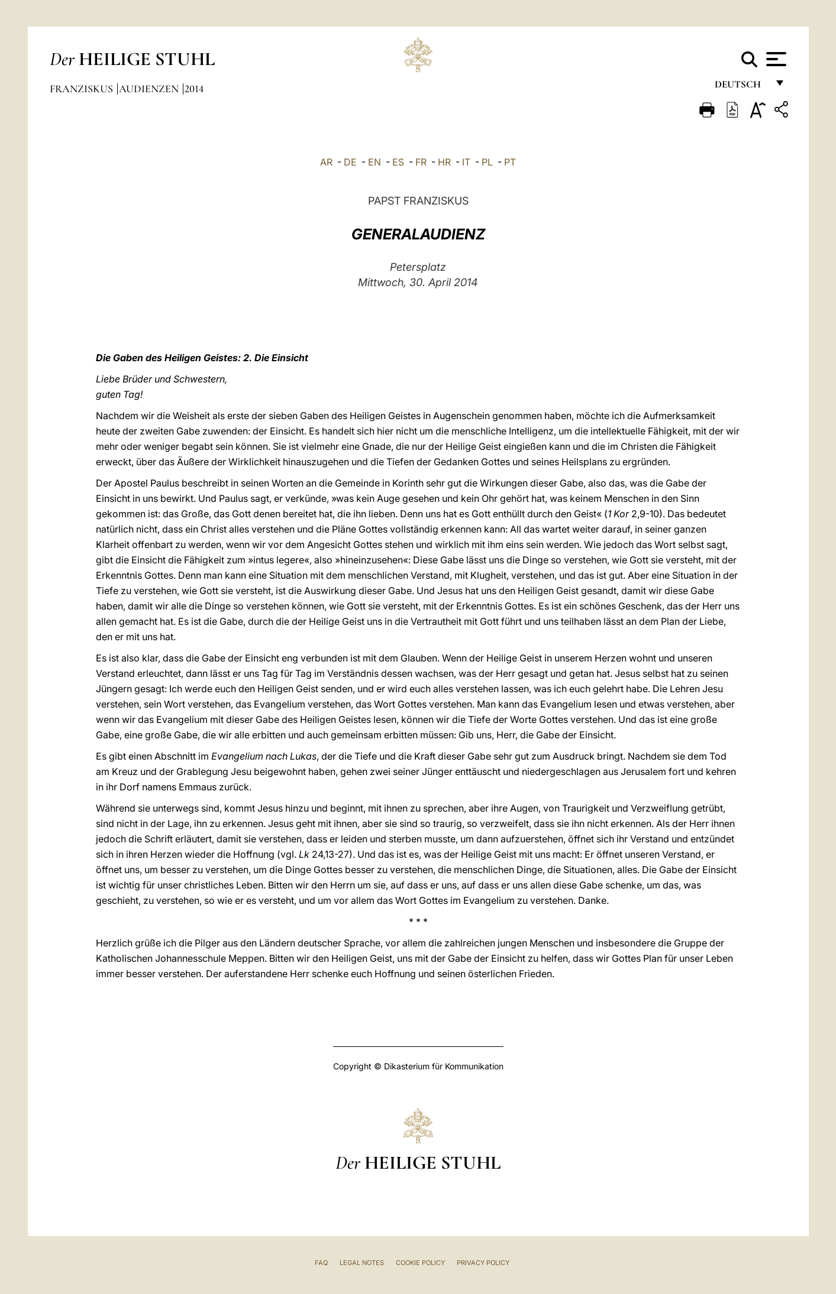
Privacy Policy (483, 1263)
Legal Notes (362, 1263)
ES (398, 162)
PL (487, 162)
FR (421, 162)
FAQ (321, 1263)
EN (374, 162)
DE (350, 162)
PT (510, 162)
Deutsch (741, 87)
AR (326, 162)
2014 (194, 88)
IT (466, 162)
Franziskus (82, 88)
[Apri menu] (774, 59)
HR (444, 162)
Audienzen (150, 88)
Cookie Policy (420, 1263)
